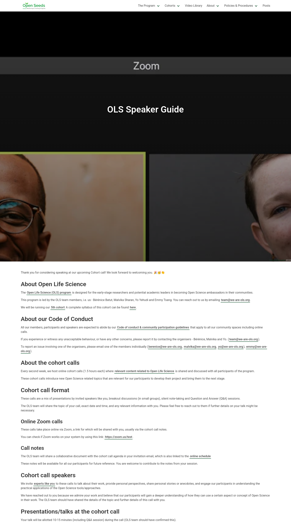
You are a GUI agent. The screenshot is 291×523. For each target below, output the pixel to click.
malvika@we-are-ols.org (200, 346)
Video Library (193, 5)
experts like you (44, 483)
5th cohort (58, 307)
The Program (146, 5)
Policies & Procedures (238, 5)
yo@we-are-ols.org (230, 346)
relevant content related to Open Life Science (144, 371)
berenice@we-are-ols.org (165, 346)
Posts (266, 5)
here (133, 307)
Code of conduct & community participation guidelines (153, 327)
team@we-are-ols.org (235, 300)
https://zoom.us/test (118, 437)
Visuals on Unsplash (277, 260)
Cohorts (170, 5)
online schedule (200, 456)
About (211, 5)
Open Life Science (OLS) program (49, 292)
